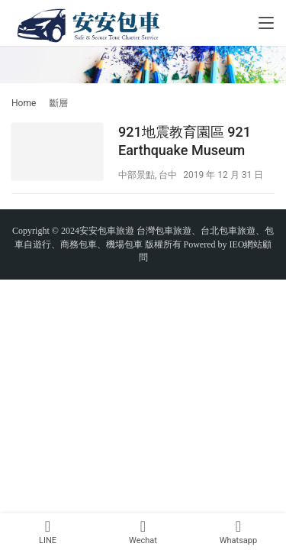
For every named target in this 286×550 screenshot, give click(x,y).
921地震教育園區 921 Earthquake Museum (184, 141)
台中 (168, 175)
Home (23, 103)
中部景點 (136, 175)
